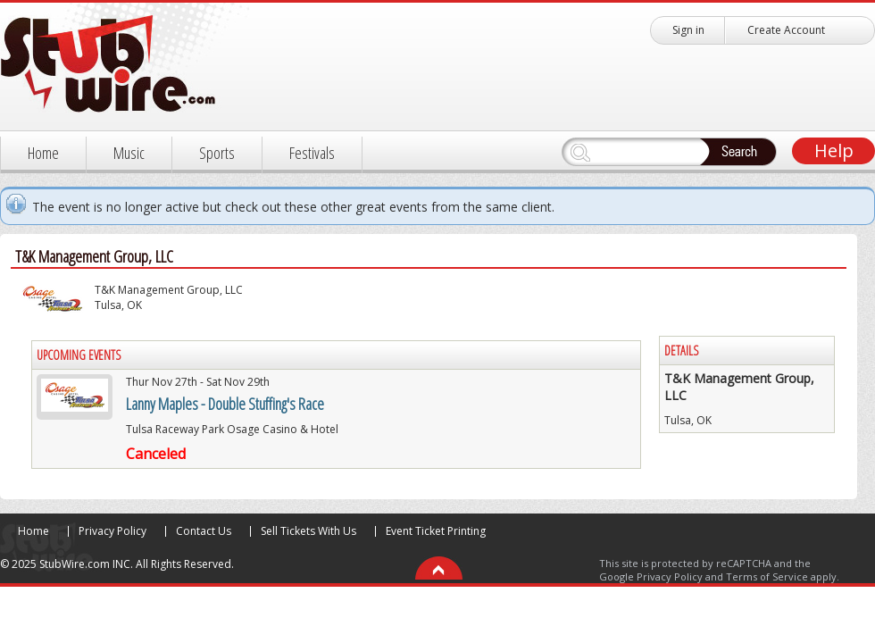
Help (834, 150)
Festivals (312, 152)
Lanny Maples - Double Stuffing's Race (225, 403)
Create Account (786, 30)
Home (43, 152)
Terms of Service (767, 576)
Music (129, 152)
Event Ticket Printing (436, 531)
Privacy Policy (112, 531)
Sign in (688, 30)
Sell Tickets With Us (308, 531)
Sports (217, 152)
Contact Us (203, 531)
